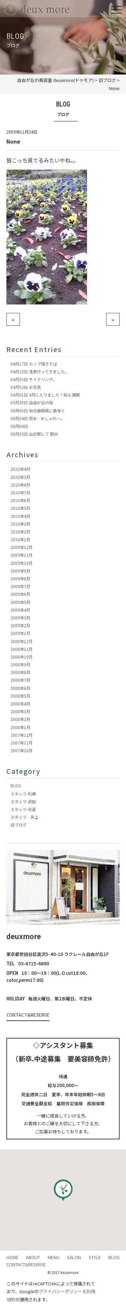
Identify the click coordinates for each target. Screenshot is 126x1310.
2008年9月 (20, 664)
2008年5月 (20, 696)
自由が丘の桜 (31, 402)
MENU (53, 1257)
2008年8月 (20, 672)
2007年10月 (21, 750)
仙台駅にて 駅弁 (34, 434)
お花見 (25, 387)
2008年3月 (20, 711)
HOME (12, 1257)
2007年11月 (21, 743)
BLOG (15, 785)
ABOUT (33, 1257)
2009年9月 (20, 571)
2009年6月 (20, 594)
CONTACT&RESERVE (27, 1015)
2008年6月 (20, 688)
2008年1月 (20, 727)
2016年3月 (20, 477)
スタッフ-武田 (23, 801)
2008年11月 (21, 649)
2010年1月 (20, 539)
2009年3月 (20, 617)
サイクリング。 (33, 379)
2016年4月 (20, 469)
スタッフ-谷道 (23, 809)
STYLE (95, 1257)
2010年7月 (20, 492)
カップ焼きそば (33, 364)
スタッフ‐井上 (24, 817)
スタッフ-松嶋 (23, 793)
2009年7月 (20, 586)
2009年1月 (20, 633)
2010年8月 (20, 485)
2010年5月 (20, 508)
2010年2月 (20, 531)
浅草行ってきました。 (39, 371)
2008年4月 (20, 703)
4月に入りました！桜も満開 (45, 395)
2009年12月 (21, 547)
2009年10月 (21, 563)
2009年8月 (20, 578)
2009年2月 (20, 625)
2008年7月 (20, 680)
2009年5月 (20, 602)
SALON (74, 1257)
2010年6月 (20, 500)
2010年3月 (20, 524)
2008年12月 (21, 641)
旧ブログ (18, 824)
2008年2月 (20, 719)
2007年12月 (21, 735)
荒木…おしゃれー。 (37, 418)
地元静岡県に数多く (37, 410)
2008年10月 (21, 657)
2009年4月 (20, 610)
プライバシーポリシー (60, 1291)
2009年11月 (21, 555)
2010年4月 (20, 516)
